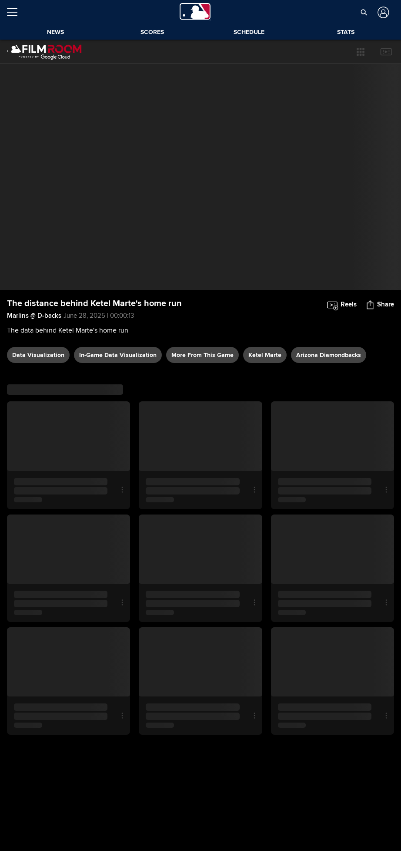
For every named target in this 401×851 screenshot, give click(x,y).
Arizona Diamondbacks (328, 355)
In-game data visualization (118, 355)
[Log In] (382, 12)
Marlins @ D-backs (34, 316)
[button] (360, 52)
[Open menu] (15, 12)
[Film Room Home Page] (44, 52)
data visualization (38, 355)
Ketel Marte (264, 355)
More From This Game (202, 355)
